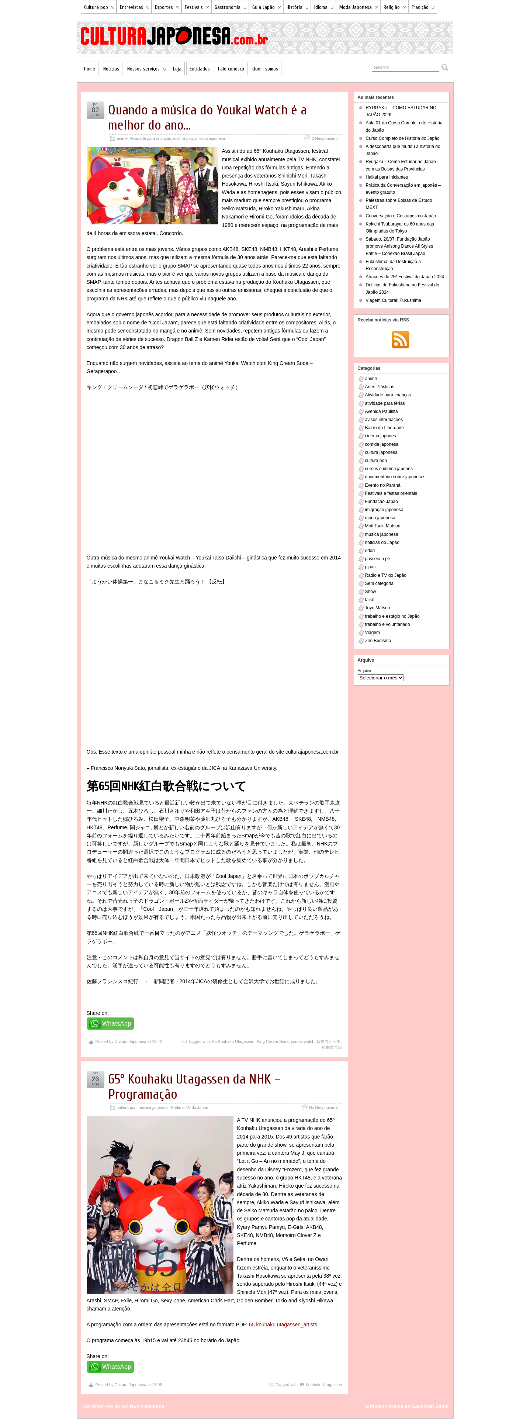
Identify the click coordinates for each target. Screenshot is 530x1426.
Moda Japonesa (358, 8)
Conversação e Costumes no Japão (401, 215)
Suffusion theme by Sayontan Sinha (406, 1406)
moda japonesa (380, 517)
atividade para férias (385, 403)
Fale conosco (231, 69)
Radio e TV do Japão (189, 1107)
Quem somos (265, 69)
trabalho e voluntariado (387, 624)
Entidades (200, 69)
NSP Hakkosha (147, 1406)
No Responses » (324, 1107)
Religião (395, 8)
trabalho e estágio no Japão (392, 616)
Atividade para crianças (150, 138)
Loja (177, 69)
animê (122, 138)
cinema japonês (380, 435)
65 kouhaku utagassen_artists (283, 1324)
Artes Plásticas (379, 386)
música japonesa (210, 138)
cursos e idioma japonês (389, 468)
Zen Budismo (378, 640)
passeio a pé (377, 558)
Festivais (197, 8)
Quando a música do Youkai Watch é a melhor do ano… (207, 117)
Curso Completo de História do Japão (403, 138)
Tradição (423, 8)
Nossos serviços (146, 70)
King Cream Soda (273, 1041)
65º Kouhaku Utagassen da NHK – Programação (194, 1086)
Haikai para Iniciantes (387, 177)
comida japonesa (382, 444)
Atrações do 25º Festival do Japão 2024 (405, 276)
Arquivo (364, 670)
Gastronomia (231, 8)
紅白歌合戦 (332, 1047)
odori (370, 550)
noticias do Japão (382, 542)
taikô (369, 599)
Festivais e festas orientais (391, 493)
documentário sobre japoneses (395, 476)
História (298, 8)
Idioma (324, 8)
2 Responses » (325, 138)
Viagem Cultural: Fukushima (394, 300)
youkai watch (303, 1041)
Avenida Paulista (381, 411)
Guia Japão (266, 8)
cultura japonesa (381, 452)
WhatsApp (117, 1023)
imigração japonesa (384, 509)
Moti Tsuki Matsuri (383, 525)
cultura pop (183, 138)
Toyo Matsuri (377, 607)
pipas (370, 566)
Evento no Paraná (383, 485)
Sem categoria (379, 583)
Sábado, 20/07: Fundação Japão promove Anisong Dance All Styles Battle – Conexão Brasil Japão (399, 246)
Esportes (167, 8)
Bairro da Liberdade (384, 427)
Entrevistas (134, 8)
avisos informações (384, 419)
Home (89, 69)
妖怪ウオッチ (328, 1041)
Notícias (111, 69)
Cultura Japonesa (130, 1041)
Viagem (372, 632)
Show (370, 591)
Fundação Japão (381, 501)
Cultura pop (99, 8)
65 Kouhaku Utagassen (233, 1041)
